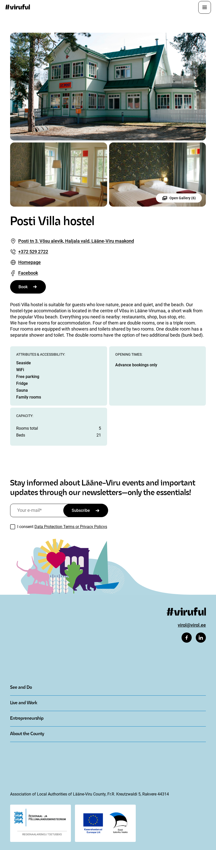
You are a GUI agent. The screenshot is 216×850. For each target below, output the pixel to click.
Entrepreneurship (27, 718)
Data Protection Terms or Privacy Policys (70, 526)
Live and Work (23, 703)
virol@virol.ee (192, 625)
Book (23, 286)
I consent (62, 526)
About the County (27, 734)
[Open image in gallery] (108, 86)
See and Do (21, 687)
